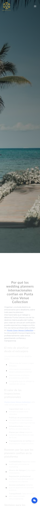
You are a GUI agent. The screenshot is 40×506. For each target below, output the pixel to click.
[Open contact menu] (34, 500)
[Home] (6, 6)
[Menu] (35, 6)
